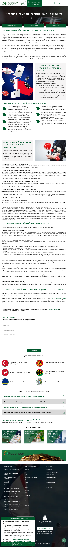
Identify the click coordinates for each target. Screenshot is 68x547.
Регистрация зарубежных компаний (10, 478)
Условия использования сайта (45, 531)
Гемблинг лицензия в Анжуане (11, 506)
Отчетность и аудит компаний (11, 488)
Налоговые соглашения (52, 485)
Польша (27, 505)
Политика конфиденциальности (45, 533)
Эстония (27, 503)
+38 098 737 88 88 (35, 2)
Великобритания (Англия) (31, 477)
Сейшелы (27, 492)
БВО (26, 474)
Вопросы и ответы (50, 482)
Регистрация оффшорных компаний (10, 481)
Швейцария (28, 498)
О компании (49, 469)
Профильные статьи (51, 477)
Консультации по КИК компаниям (12, 491)
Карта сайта (49, 487)
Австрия (27, 469)
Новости (48, 479)
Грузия (26, 482)
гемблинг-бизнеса (54, 309)
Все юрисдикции (11, 25)
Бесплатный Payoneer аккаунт (11, 496)
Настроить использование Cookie (45, 538)
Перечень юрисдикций (52, 472)
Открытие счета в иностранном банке (11, 470)
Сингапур (27, 495)
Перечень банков (34, 25)
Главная (5, 17)
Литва (26, 487)
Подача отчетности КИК (9, 499)
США (26, 472)
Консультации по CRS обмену (11, 493)
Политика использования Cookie (45, 535)
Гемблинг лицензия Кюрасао (11, 509)
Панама (27, 490)
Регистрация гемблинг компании (36, 17)
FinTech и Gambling (16, 17)
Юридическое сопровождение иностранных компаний (11, 485)
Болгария (27, 479)
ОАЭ (26, 500)
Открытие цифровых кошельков (12, 504)
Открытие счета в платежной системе (11, 474)
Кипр (26, 485)
